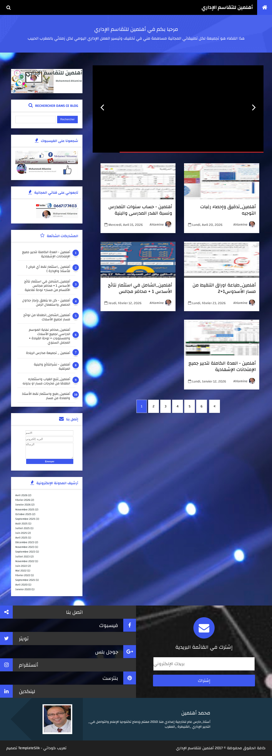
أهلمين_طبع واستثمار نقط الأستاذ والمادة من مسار (46, 396)
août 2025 (21, 523)
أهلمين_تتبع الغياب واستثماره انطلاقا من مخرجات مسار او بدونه (46, 381)
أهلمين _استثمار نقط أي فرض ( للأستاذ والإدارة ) (48, 269)
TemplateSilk (29, 748)
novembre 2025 (24, 509)
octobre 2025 (23, 514)
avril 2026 (21, 495)
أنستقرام (19, 664)
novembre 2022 (24, 561)
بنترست (119, 678)
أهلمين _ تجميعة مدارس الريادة (48, 353)
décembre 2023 (24, 542)
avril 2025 (21, 537)
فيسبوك (117, 625)
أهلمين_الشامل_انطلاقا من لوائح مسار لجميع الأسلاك (46, 317)
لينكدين (17, 691)
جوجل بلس (115, 651)
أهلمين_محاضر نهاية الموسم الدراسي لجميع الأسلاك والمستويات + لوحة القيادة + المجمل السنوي (49, 336)
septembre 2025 (25, 518)
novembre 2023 (24, 547)
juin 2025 (21, 533)
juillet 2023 (22, 556)
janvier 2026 (23, 504)
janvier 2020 (23, 589)
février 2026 (22, 500)
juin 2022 (21, 565)
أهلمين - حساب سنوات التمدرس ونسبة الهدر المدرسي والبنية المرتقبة (140, 213)
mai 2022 (21, 570)
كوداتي (49, 748)
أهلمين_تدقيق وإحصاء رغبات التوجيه (228, 209)
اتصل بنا (41, 612)
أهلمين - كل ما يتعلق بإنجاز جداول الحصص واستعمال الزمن (46, 302)
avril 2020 (21, 584)
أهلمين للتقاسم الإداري (227, 7)
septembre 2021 (25, 580)
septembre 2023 (25, 551)
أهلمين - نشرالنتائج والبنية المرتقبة (52, 366)
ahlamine (240, 224)
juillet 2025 (22, 528)
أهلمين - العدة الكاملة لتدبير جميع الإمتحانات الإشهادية (222, 366)
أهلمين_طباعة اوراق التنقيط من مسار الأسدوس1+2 (224, 288)
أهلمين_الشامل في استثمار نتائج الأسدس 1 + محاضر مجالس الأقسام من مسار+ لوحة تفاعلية (140, 291)
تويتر (14, 638)
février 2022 (22, 575)
